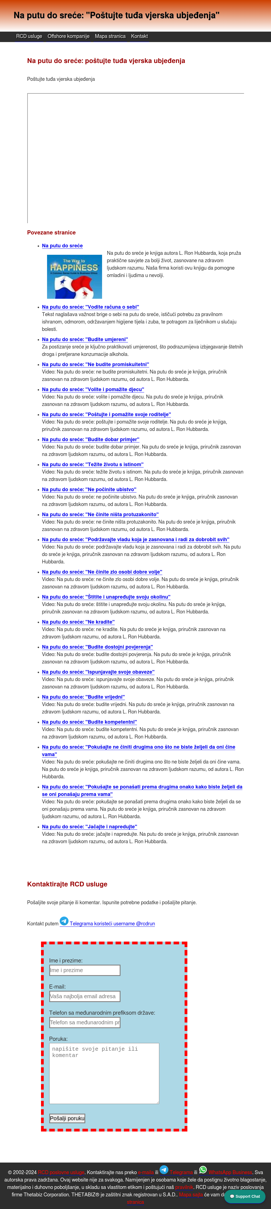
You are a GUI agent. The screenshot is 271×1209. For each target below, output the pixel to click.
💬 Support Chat (245, 1196)
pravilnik (184, 1187)
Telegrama (176, 1172)
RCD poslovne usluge (61, 1172)
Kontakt (139, 36)
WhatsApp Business (225, 1172)
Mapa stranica (110, 36)
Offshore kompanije (68, 36)
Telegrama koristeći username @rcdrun (107, 924)
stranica (135, 1202)
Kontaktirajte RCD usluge (67, 884)
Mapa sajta (191, 1195)
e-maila (146, 1172)
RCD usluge (29, 36)
